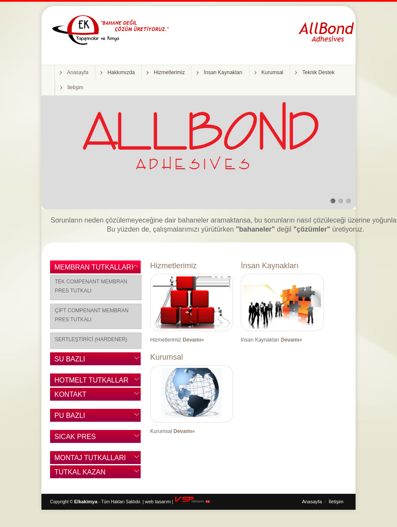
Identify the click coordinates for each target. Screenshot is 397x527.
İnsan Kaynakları (223, 72)
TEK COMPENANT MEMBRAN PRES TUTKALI (91, 286)
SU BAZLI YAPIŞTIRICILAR (80, 360)
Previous (53, 146)
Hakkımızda (121, 72)
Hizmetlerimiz (169, 72)
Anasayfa (77, 72)
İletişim (75, 88)
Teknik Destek (318, 72)
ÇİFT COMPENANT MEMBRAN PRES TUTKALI (92, 315)
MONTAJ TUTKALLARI (90, 457)
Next (344, 146)
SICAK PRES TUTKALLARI (75, 438)
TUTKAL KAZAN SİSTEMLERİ (80, 473)
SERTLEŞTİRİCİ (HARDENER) (91, 339)
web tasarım (158, 501)
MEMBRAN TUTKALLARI (93, 267)
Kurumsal (273, 72)
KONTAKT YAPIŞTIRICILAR (80, 396)
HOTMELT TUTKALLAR (91, 380)
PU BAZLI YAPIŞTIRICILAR (80, 417)
